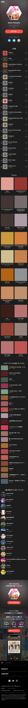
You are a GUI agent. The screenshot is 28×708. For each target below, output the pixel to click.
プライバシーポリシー (12, 688)
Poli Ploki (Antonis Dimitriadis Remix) (21, 210)
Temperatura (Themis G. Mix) (7, 263)
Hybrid (7, 191)
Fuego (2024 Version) (20, 191)
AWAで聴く (14, 31)
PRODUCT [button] (4, 669)
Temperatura (20, 300)
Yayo (7, 318)
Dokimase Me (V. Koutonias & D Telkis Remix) (7, 246)
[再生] (5, 53)
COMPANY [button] (4, 674)
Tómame (21, 354)
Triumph (21, 336)
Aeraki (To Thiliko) (21, 227)
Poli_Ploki (7, 227)
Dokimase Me (21, 263)
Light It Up (7, 282)
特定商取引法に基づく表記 (18, 690)
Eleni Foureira (8, 662)
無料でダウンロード (13, 630)
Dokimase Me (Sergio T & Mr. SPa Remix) (21, 246)
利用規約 (3, 688)
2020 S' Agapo (21, 318)
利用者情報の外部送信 (5, 690)
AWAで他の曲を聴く (14, 602)
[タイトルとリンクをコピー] (18, 40)
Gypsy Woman (7, 336)
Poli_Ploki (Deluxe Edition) (7, 209)
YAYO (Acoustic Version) (21, 282)
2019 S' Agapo (7, 354)
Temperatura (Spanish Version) (7, 301)
